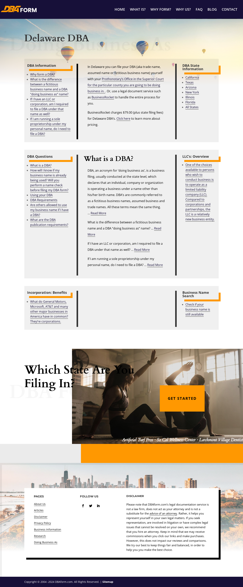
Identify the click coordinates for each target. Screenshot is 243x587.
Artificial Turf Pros (137, 440)
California (192, 77)
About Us (40, 504)
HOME (120, 10)
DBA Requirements (43, 200)
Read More (98, 213)
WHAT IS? (138, 10)
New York (192, 92)
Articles (39, 510)
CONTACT (229, 10)
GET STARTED (182, 398)
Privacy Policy (42, 523)
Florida (190, 102)
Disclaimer (40, 517)
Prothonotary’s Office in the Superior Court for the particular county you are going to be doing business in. (126, 85)
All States (192, 107)
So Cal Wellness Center (176, 440)
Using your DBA (41, 195)
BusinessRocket (103, 97)
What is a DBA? (40, 165)
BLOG (212, 10)
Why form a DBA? (42, 74)
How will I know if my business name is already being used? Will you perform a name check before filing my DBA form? (49, 180)
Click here (123, 118)
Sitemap (107, 582)
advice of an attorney (163, 513)
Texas (189, 82)
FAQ (199, 10)
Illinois (190, 97)
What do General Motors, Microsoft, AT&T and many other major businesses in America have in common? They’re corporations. (49, 311)
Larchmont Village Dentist (221, 440)
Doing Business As (45, 542)
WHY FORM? (160, 10)
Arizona (190, 87)
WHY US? (183, 10)
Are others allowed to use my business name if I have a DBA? (49, 210)
